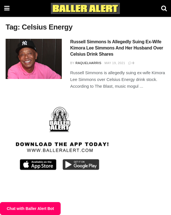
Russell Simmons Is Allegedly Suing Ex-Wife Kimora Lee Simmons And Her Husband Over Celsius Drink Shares (116, 48)
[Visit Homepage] (85, 8)
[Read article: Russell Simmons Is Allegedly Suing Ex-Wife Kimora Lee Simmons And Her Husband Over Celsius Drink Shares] (34, 59)
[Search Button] (164, 8)
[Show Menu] (7, 8)
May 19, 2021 (114, 63)
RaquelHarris (88, 63)
